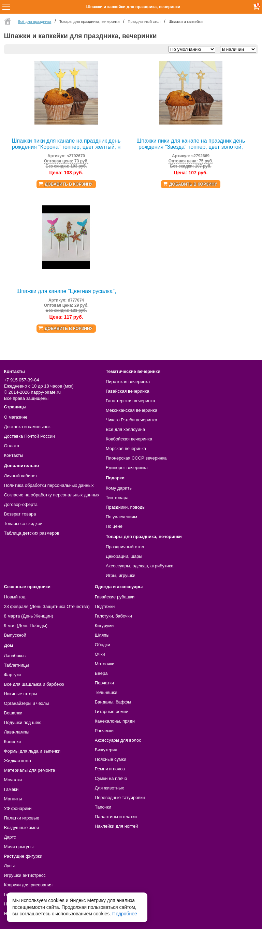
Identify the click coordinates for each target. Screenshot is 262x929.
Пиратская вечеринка (128, 381)
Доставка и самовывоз (27, 426)
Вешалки (13, 712)
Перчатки (104, 682)
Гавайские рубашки (115, 596)
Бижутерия (106, 749)
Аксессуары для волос (118, 740)
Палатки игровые (22, 818)
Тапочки (103, 807)
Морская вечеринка (126, 448)
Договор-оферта (21, 504)
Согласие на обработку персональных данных (52, 494)
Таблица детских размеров (31, 533)
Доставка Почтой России (29, 436)
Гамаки (11, 789)
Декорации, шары (124, 556)
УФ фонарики (18, 808)
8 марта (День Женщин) (28, 616)
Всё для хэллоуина (125, 429)
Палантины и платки (116, 816)
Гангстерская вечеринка (130, 400)
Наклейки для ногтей (116, 826)
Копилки (12, 741)
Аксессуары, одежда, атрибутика (139, 565)
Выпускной (15, 635)
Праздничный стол (125, 546)
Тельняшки (106, 692)
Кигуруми (104, 625)
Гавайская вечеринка (127, 391)
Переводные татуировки (120, 797)
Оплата (11, 445)
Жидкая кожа (17, 760)
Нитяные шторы (20, 693)
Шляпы (102, 635)
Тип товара (117, 497)
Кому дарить (119, 488)
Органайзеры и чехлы (26, 703)
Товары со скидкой (23, 523)
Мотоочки (105, 663)
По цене (114, 526)
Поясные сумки (110, 759)
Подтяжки (105, 606)
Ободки (102, 644)
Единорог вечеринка (127, 467)
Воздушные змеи (21, 827)
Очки (100, 654)
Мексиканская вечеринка (131, 410)
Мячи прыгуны (19, 846)
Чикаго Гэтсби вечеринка (131, 419)
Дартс (10, 837)
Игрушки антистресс (25, 875)
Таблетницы (16, 665)
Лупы (9, 865)
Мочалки (13, 779)
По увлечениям (121, 516)
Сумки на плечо (111, 778)
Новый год (15, 596)
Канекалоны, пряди (115, 721)
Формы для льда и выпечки (32, 751)
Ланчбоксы (15, 655)
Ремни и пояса (110, 768)
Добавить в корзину (68, 184)
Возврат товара (20, 514)
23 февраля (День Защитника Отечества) (47, 606)
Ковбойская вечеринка (129, 438)
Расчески (104, 730)
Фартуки (12, 674)
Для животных (109, 787)
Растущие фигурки (23, 856)
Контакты (13, 455)
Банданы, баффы (113, 702)
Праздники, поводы (125, 507)
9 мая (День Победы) (26, 625)
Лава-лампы (16, 732)
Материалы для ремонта (29, 770)
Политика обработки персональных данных (49, 485)
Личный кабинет (21, 475)
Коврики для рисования (28, 884)
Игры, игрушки (120, 575)
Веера (101, 673)
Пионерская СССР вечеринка (136, 458)
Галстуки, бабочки (113, 616)
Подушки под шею (23, 722)
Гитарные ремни (112, 711)
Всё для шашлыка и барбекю (34, 684)
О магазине (16, 417)
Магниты (13, 798)
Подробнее (124, 913)
